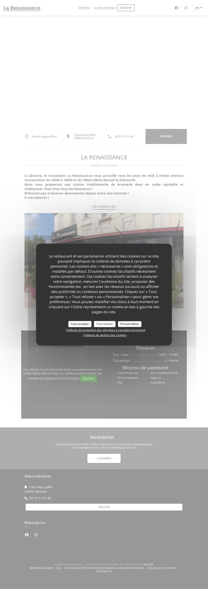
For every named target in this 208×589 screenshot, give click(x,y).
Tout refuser (104, 324)
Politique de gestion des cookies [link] (105, 335)
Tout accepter (80, 324)
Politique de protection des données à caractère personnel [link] (105, 330)
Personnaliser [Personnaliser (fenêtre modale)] (129, 324)
